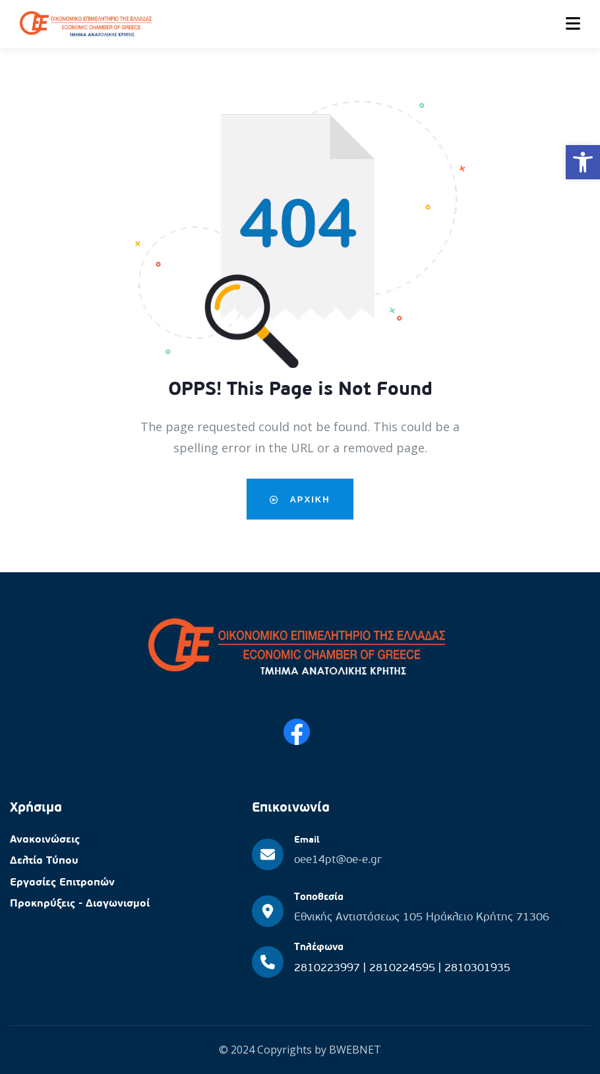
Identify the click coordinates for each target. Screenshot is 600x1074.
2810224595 (403, 968)
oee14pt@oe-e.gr (338, 860)
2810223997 (328, 968)
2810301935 (477, 968)
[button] (583, 162)
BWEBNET (355, 1049)
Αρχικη (300, 499)
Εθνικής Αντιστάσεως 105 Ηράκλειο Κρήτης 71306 (421, 917)
